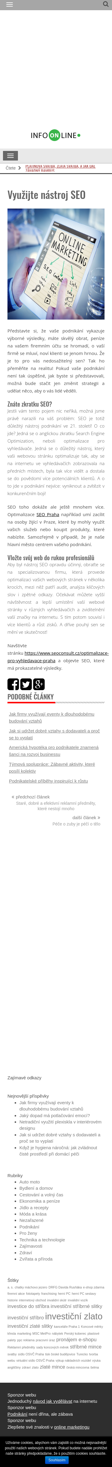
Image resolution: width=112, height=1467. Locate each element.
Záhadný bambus (39, 168)
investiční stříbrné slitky (76, 1306)
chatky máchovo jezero (31, 1287)
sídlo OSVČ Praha (31, 1354)
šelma (94, 1367)
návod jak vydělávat (52, 1401)
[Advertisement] (56, 72)
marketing (24, 1333)
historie (12, 1300)
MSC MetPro (42, 1333)
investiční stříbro (25, 1318)
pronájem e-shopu (76, 1339)
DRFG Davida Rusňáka (65, 1287)
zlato (35, 1367)
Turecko (82, 1354)
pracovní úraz (45, 1340)
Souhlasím (56, 1460)
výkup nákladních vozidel (73, 1360)
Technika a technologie (42, 1239)
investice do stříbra (28, 1306)
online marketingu (71, 1426)
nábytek (57, 1333)
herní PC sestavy (84, 1293)
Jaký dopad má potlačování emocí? (54, 1115)
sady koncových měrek (52, 1347)
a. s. (10, 1287)
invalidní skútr (57, 1300)
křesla (11, 1333)
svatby (12, 1354)
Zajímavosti (30, 1246)
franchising (49, 1293)
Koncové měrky (92, 1326)
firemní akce (16, 1293)
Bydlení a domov (36, 1188)
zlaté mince (52, 1367)
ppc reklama (26, 1340)
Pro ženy (28, 1233)
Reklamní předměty (21, 1347)
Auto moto (29, 1181)
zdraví (26, 1367)
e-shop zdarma (93, 1287)
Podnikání (29, 1226)
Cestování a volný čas (41, 1194)
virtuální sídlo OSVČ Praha (35, 1360)
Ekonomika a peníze (39, 1201)
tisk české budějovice (60, 1354)
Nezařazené (31, 1220)
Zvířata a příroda (36, 1258)
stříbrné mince (86, 1347)
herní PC (64, 1293)
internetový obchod (32, 1300)
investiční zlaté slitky (30, 1326)
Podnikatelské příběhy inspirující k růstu (48, 780)
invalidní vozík (78, 1300)
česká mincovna (77, 1367)
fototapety (33, 1293)
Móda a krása (33, 1213)
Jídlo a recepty (34, 1207)
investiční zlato (73, 1316)
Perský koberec (75, 1333)
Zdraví (25, 1252)
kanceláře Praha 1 (67, 1326)
